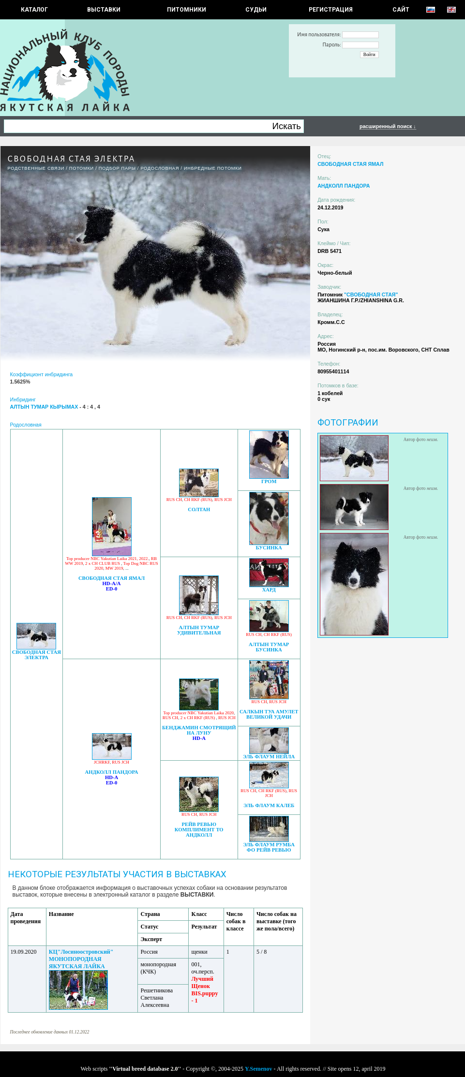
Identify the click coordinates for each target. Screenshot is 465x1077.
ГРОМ (269, 481)
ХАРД (269, 589)
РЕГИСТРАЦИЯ (331, 9)
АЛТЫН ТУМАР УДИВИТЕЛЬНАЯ (199, 630)
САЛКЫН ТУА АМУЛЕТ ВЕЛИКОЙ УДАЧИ (269, 714)
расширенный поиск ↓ (388, 126)
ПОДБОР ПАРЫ (117, 168)
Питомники (186, 9)
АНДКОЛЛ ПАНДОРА (111, 772)
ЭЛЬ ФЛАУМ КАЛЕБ (268, 805)
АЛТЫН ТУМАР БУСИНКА (269, 647)
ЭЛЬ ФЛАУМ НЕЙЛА (269, 756)
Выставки (103, 9)
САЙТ (400, 9)
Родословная (159, 168)
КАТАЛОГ (34, 9)
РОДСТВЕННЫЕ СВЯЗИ (36, 168)
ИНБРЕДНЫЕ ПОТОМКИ (213, 168)
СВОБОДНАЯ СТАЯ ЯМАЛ (111, 578)
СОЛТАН (199, 509)
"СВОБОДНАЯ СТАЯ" (371, 294)
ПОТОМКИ (81, 168)
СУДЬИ (256, 9)
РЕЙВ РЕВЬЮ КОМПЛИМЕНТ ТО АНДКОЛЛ (199, 830)
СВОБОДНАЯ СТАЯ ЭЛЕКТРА (36, 654)
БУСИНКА (269, 547)
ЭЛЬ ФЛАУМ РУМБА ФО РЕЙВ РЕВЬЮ (269, 847)
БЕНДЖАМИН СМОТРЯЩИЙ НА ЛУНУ (199, 730)
